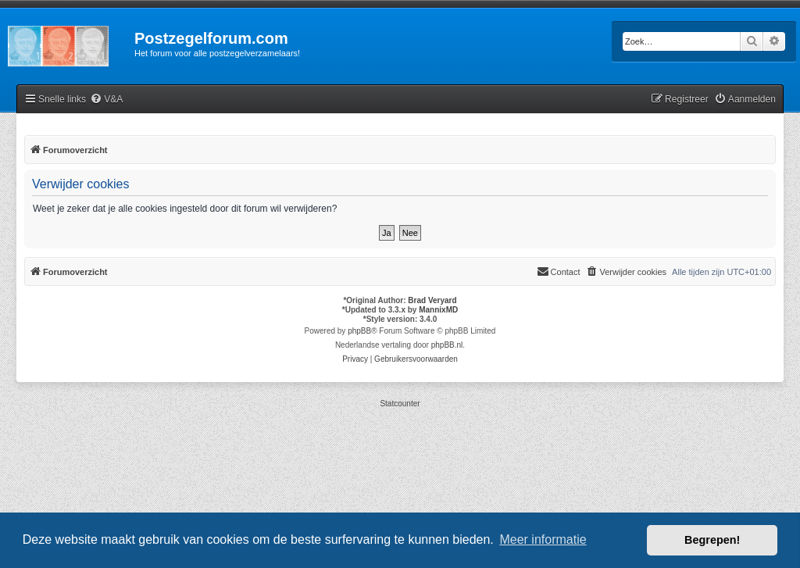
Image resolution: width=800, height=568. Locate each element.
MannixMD (438, 309)
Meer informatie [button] (542, 539)
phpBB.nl (447, 345)
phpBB (359, 331)
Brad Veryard (432, 300)
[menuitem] (106, 99)
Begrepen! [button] (712, 540)
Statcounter (400, 403)
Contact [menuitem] (558, 271)
